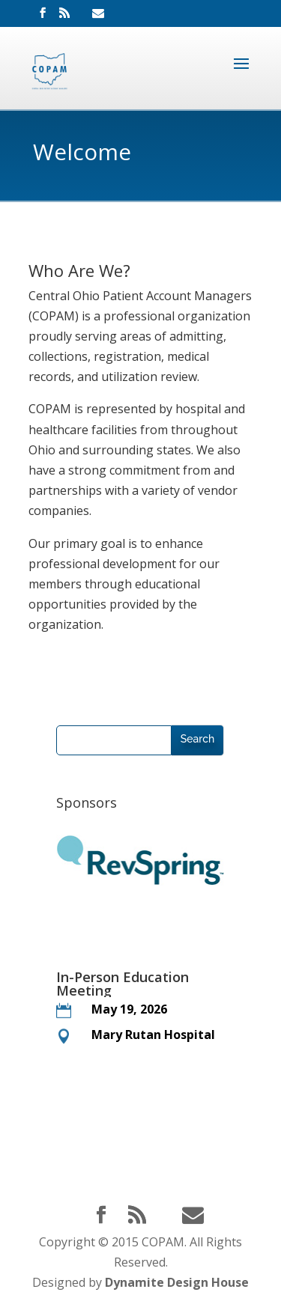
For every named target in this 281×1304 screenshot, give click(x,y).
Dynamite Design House (177, 1282)
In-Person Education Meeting (122, 983)
